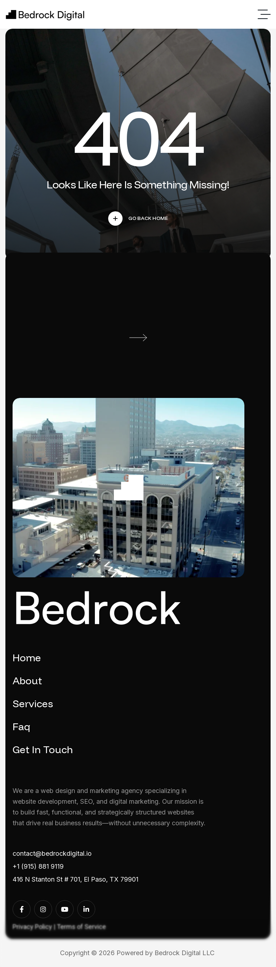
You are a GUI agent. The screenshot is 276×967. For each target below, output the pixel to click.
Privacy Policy (32, 926)
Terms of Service (81, 926)
